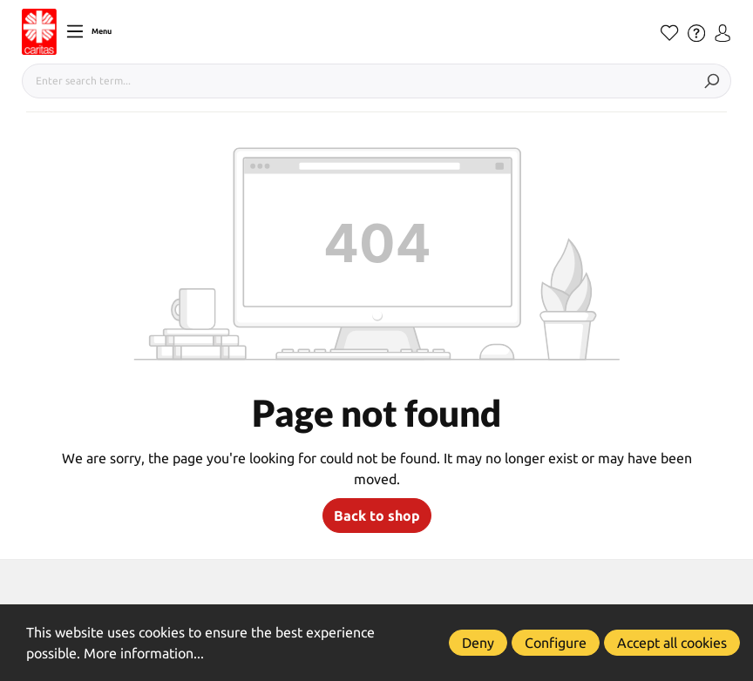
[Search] (711, 81)
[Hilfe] (696, 33)
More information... (144, 653)
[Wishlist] (670, 33)
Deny (478, 643)
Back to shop (377, 515)
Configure (556, 643)
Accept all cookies (672, 643)
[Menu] (88, 31)
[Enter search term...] (357, 81)
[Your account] (722, 33)
